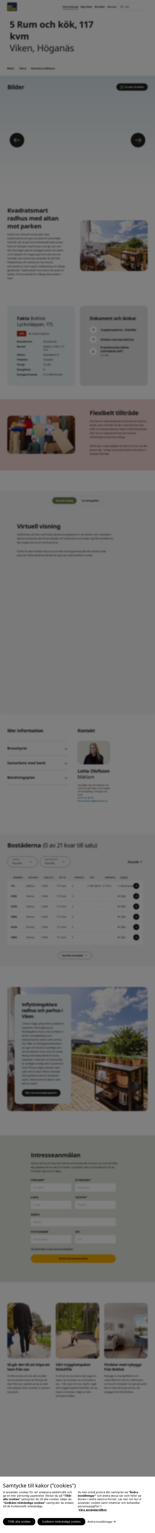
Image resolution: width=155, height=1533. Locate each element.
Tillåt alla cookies (19, 1521)
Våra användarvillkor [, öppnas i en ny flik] (93, 1510)
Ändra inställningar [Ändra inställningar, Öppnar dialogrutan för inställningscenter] (100, 1521)
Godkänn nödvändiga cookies (61, 1521)
